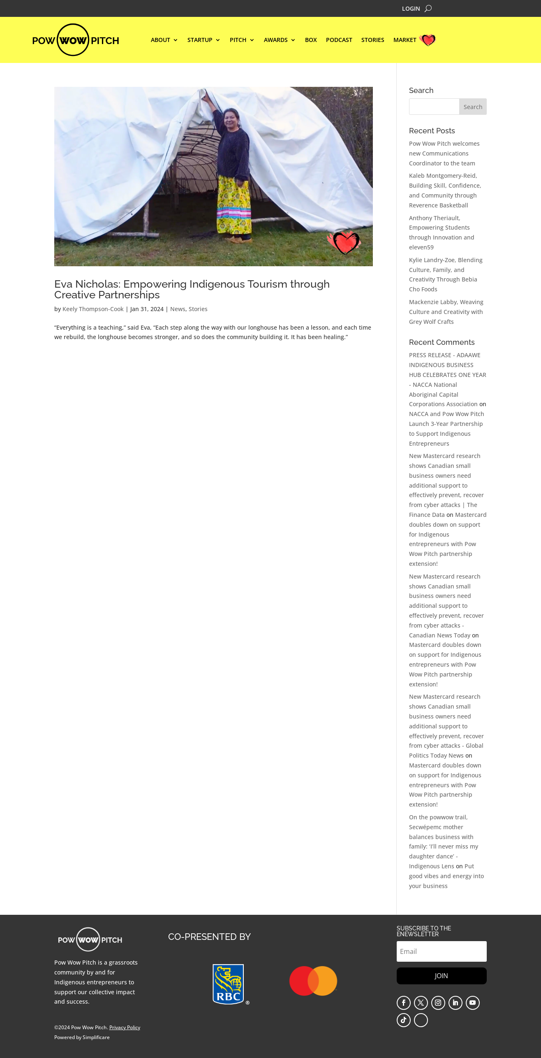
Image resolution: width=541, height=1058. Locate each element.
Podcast (339, 40)
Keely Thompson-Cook (93, 309)
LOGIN (411, 9)
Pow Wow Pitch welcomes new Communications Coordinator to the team (444, 153)
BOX (311, 40)
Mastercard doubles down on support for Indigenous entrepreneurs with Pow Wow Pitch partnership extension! (445, 664)
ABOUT (160, 40)
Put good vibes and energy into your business (446, 876)
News (177, 309)
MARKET (404, 40)
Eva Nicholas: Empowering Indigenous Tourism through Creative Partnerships (192, 289)
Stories (198, 309)
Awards (276, 40)
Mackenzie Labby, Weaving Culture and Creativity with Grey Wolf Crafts (446, 312)
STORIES (372, 40)
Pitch (238, 40)
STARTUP (200, 40)
